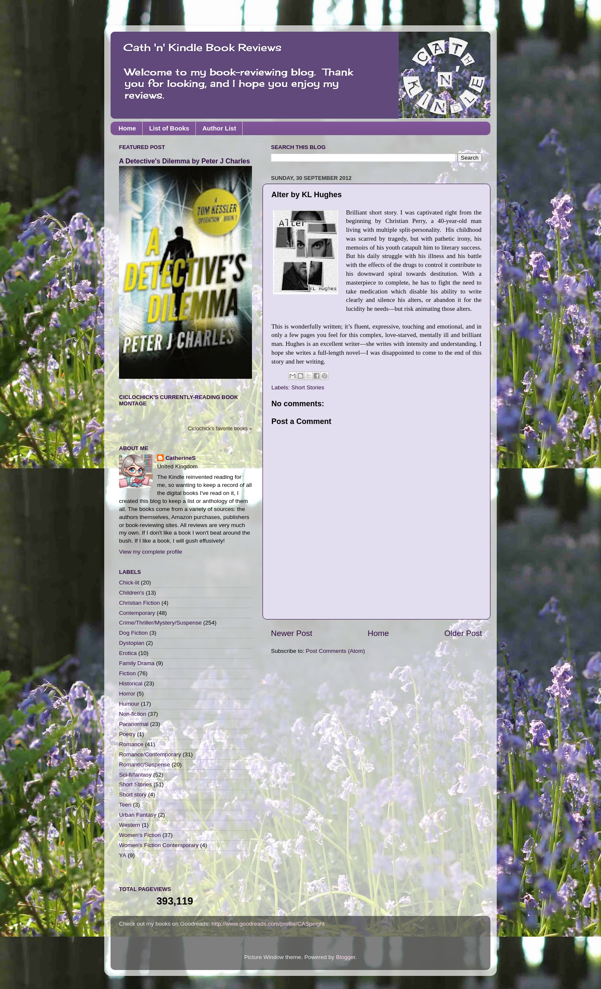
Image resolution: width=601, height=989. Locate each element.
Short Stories (307, 387)
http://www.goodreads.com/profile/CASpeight (268, 924)
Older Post (463, 633)
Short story (132, 794)
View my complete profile (150, 552)
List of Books (169, 128)
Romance (131, 744)
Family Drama (136, 663)
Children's (131, 593)
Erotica (128, 653)
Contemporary (137, 613)
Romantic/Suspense (144, 764)
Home (127, 128)
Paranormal (134, 724)
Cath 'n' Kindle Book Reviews (202, 47)
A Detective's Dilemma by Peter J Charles (184, 161)
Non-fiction (132, 714)
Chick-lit (129, 582)
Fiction (127, 673)
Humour (129, 704)
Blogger (345, 957)
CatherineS (180, 458)
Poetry (127, 734)
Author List (219, 128)
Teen (125, 805)
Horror (127, 693)
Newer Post (291, 633)
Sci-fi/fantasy (135, 775)
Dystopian (131, 643)
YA (122, 855)
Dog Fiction (133, 633)
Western (129, 825)
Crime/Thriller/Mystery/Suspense (160, 622)
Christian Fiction (139, 603)
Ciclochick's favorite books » (220, 429)
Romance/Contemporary (150, 754)
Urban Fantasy (138, 815)
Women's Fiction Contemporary (158, 845)
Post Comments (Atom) (335, 651)
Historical (131, 683)
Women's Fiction (140, 835)
